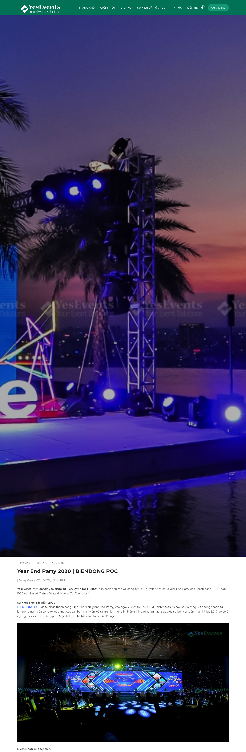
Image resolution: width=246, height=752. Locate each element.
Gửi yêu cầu (218, 7)
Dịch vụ (125, 7)
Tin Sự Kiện (56, 562)
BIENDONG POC (28, 607)
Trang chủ (86, 7)
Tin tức (176, 7)
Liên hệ (192, 7)
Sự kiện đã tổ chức (151, 7)
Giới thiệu (107, 7)
